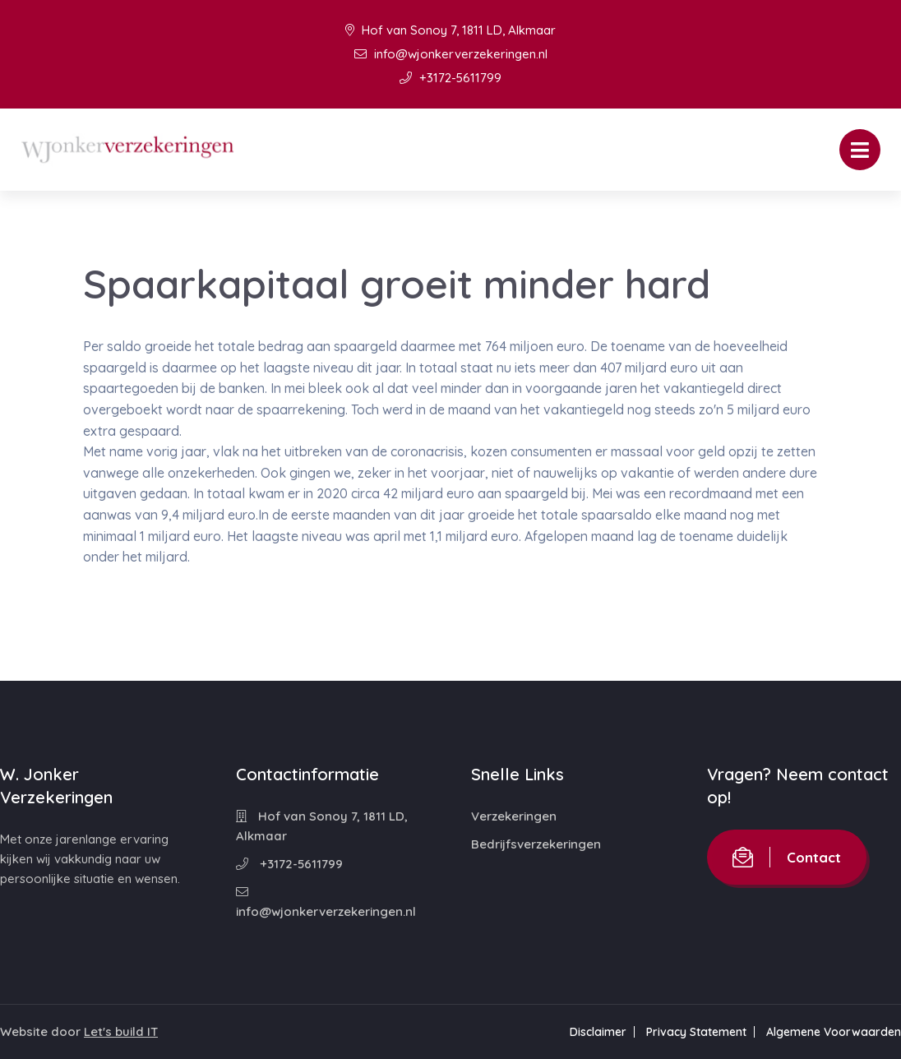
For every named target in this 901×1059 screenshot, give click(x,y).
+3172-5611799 (450, 78)
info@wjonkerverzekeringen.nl (451, 54)
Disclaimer (598, 1031)
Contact (786, 857)
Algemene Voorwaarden (833, 1031)
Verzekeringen (514, 816)
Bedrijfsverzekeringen (536, 844)
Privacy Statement (696, 1031)
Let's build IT (121, 1031)
